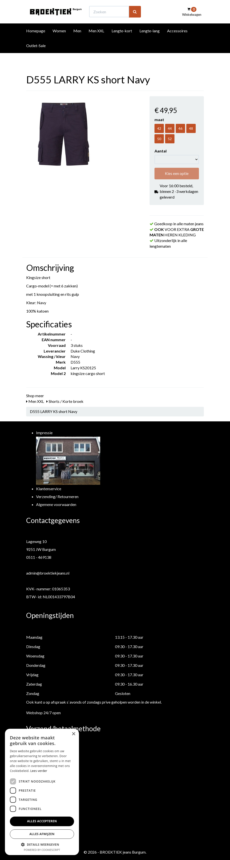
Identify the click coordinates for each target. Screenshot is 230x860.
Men (77, 39)
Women (59, 39)
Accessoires (177, 39)
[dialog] (42, 792)
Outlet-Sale (36, 54)
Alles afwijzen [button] (42, 834)
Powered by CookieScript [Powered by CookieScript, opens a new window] (42, 850)
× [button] (73, 734)
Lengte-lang (149, 39)
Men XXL (96, 39)
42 (159, 128)
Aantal (160, 151)
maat (159, 119)
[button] (42, 844)
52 (170, 139)
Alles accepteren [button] (42, 821)
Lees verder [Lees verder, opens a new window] (38, 771)
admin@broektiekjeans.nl (47, 573)
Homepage (35, 39)
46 (180, 128)
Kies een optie (177, 173)
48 (191, 128)
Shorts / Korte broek (64, 401)
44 (170, 128)
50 (159, 139)
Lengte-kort (122, 39)
